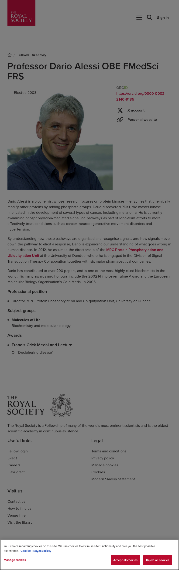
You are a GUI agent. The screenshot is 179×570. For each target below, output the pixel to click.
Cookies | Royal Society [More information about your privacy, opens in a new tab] (36, 551)
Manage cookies (15, 560)
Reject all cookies (157, 560)
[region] (89, 554)
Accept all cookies (125, 560)
